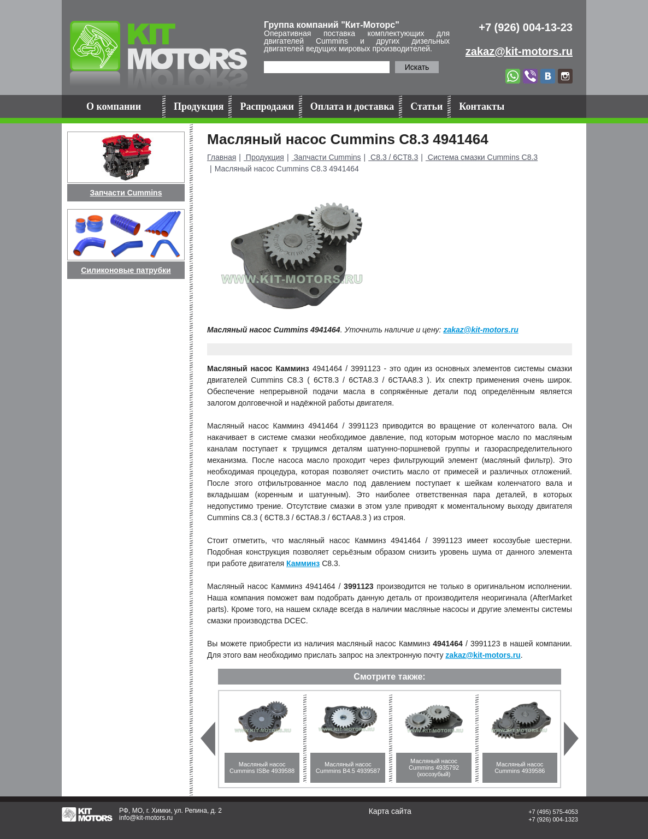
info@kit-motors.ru (146, 818)
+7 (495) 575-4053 (553, 811)
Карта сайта (390, 811)
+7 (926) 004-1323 (553, 819)
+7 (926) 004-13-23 (526, 27)
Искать (417, 67)
